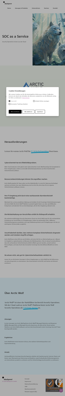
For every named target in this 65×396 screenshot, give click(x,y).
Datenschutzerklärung (31, 384)
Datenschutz (25, 98)
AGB (26, 386)
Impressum (28, 381)
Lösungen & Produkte (21, 8)
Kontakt (55, 8)
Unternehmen (36, 8)
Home (9, 8)
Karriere (46, 8)
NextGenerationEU (30, 389)
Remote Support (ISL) (31, 391)
